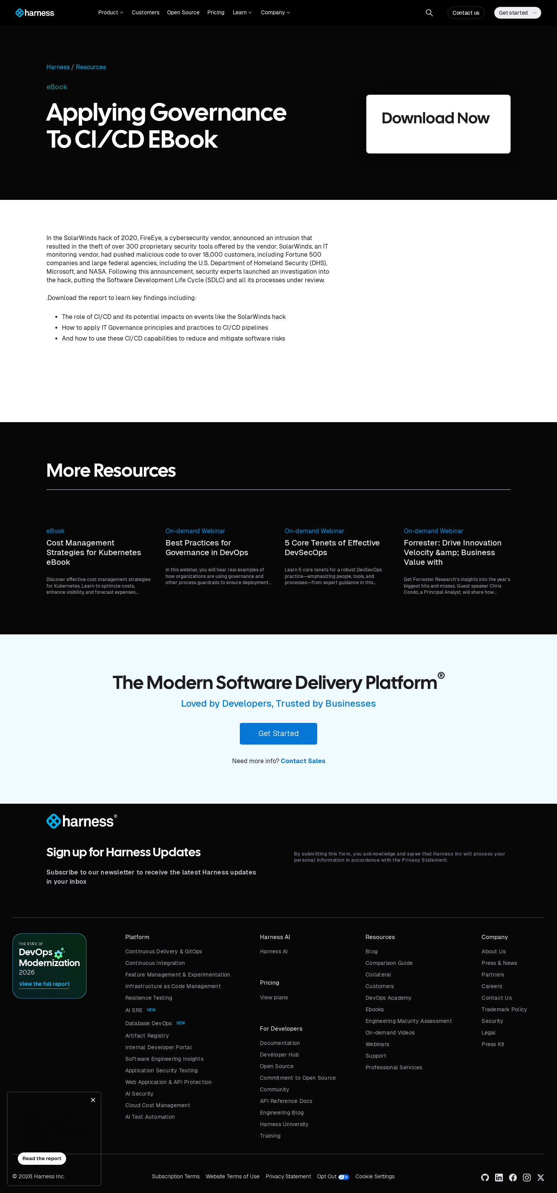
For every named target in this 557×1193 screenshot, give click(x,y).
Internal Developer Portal (158, 1047)
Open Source (183, 12)
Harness (58, 67)
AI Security (139, 1093)
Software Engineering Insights (164, 1059)
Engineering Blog (282, 1112)
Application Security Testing (161, 1070)
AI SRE (134, 1010)
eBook (55, 531)
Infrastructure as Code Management (173, 986)
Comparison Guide (389, 963)
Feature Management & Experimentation (178, 974)
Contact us (466, 13)
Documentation (280, 1043)
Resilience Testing (149, 997)
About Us (494, 951)
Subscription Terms (176, 1176)
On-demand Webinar (195, 531)
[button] (110, 13)
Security (492, 1021)
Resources (91, 67)
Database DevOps (148, 1023)
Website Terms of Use (233, 1176)
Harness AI (274, 951)
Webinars (377, 1044)
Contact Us (497, 997)
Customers (145, 12)
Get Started (278, 733)
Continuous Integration (155, 963)
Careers (492, 986)
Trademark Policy (504, 1009)
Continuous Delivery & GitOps (163, 951)
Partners (493, 974)
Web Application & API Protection (168, 1082)
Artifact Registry (147, 1035)
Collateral (378, 974)
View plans (274, 997)
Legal (488, 1032)
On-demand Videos (390, 1032)
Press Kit (493, 1044)
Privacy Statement (288, 1176)
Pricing (215, 12)
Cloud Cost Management (157, 1105)
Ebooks (375, 1009)
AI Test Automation (150, 1117)
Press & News (499, 963)
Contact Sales (303, 761)
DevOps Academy (389, 997)
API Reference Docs (286, 1101)
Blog (372, 951)
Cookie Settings (375, 1176)
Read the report (42, 1158)
